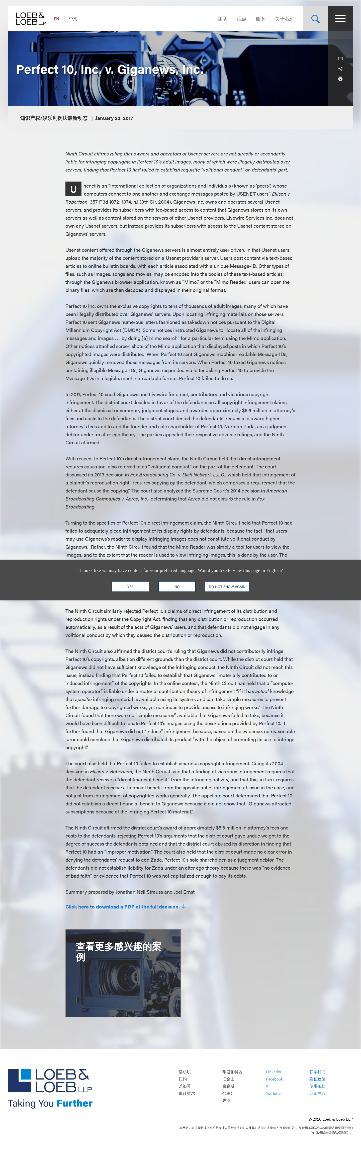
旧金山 (228, 1079)
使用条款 (317, 1086)
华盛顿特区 (232, 1071)
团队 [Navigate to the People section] (223, 18)
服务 (261, 18)
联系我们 (317, 1071)
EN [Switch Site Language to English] (56, 18)
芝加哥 (185, 1086)
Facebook (274, 1079)
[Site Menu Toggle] (340, 18)
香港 (226, 1100)
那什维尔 (187, 1093)
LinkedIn (273, 1071)
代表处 (228, 1093)
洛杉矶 (185, 1071)
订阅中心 (317, 1093)
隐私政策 (317, 1079)
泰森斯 (228, 1086)
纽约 (183, 1079)
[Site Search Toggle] (315, 18)
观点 (242, 18)
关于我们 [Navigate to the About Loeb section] (285, 18)
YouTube (273, 1093)
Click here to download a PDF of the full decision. (122, 906)
